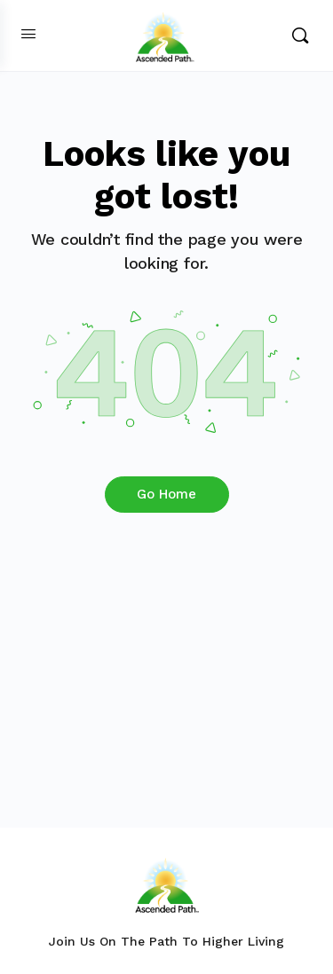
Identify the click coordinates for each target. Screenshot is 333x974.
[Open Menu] (28, 33)
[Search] (300, 35)
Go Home (166, 494)
